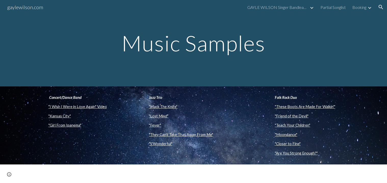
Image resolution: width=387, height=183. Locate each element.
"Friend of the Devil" (291, 116)
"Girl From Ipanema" (64, 125)
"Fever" (155, 125)
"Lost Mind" (158, 116)
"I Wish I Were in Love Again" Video (77, 106)
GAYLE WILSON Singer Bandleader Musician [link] (277, 7)
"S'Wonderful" (160, 144)
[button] (381, 7)
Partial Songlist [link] (333, 7)
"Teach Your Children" (292, 125)
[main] (193, 43)
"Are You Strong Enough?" (296, 153)
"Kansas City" (59, 116)
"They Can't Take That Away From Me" (181, 134)
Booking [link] (359, 7)
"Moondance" (286, 134)
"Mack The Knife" (163, 106)
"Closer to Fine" (288, 144)
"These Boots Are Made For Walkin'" (305, 106)
